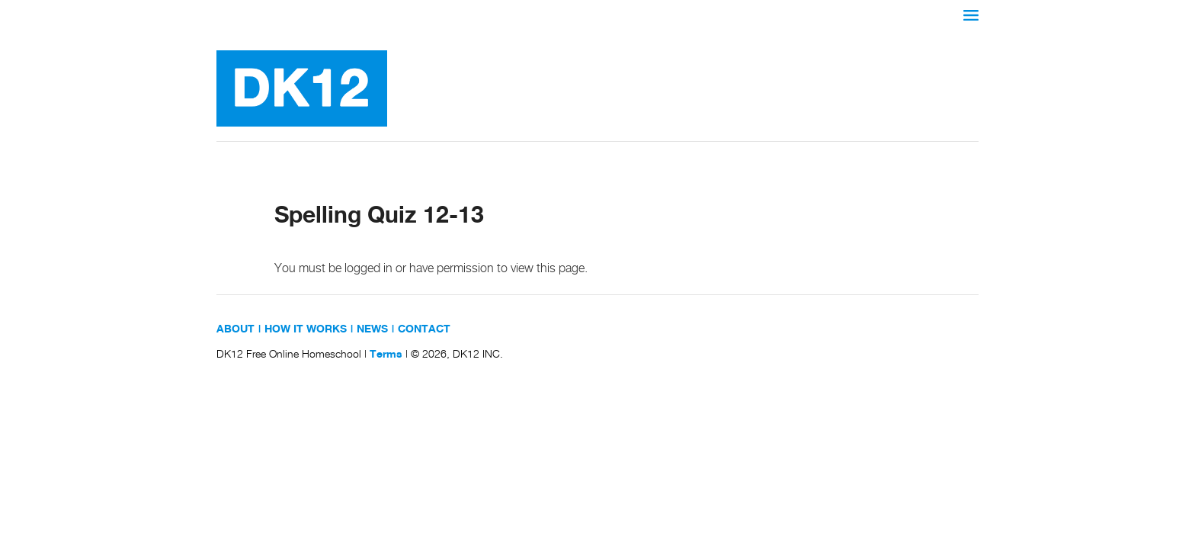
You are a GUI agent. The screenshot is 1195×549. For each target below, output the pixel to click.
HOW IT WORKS (305, 329)
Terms (386, 354)
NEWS (372, 329)
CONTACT (424, 329)
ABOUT (235, 329)
